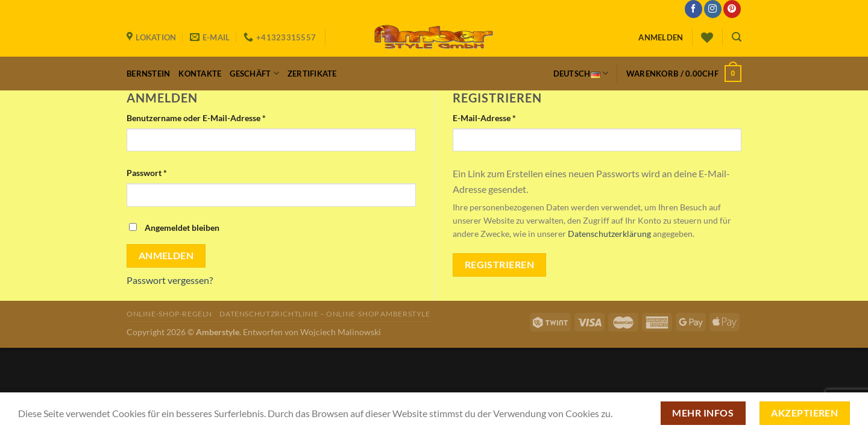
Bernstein (148, 73)
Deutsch (580, 73)
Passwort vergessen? (170, 280)
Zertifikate (312, 73)
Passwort (147, 173)
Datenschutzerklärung (609, 234)
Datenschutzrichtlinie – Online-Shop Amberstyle (324, 313)
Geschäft (254, 73)
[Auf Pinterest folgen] (732, 9)
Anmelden (166, 255)
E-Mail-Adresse (484, 118)
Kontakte (199, 73)
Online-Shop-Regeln (169, 313)
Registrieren (500, 264)
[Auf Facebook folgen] (693, 9)
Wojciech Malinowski (340, 332)
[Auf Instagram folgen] (713, 9)
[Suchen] (736, 37)
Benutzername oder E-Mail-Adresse (196, 118)
